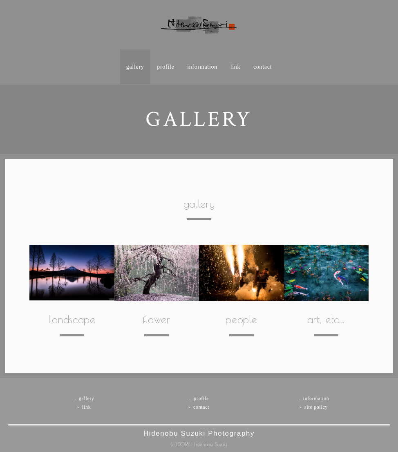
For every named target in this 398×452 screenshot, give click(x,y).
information (202, 67)
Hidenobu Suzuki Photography (199, 433)
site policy (316, 407)
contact (262, 67)
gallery (135, 67)
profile (165, 67)
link (235, 67)
